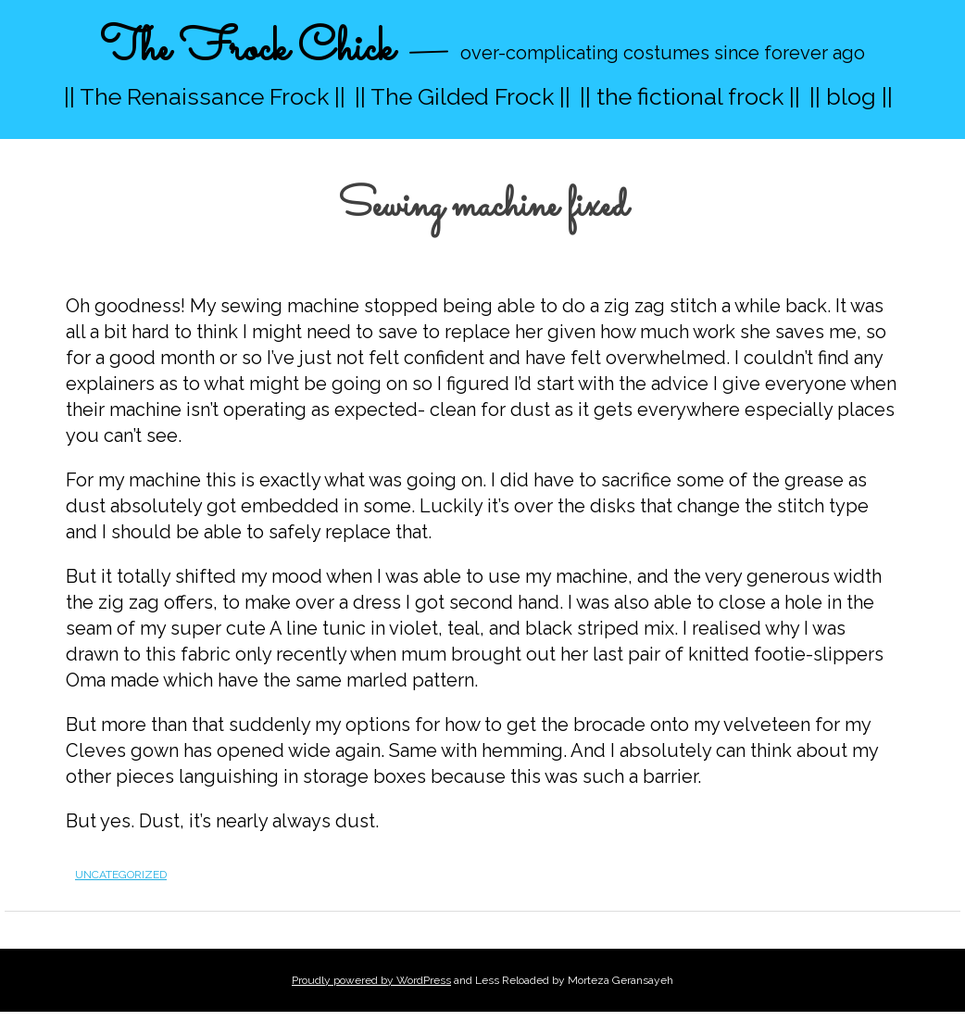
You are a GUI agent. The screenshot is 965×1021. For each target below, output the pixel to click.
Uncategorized (121, 874)
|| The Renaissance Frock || (204, 96)
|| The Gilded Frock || (462, 96)
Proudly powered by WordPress (371, 980)
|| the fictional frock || (690, 96)
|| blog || (851, 96)
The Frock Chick (247, 49)
